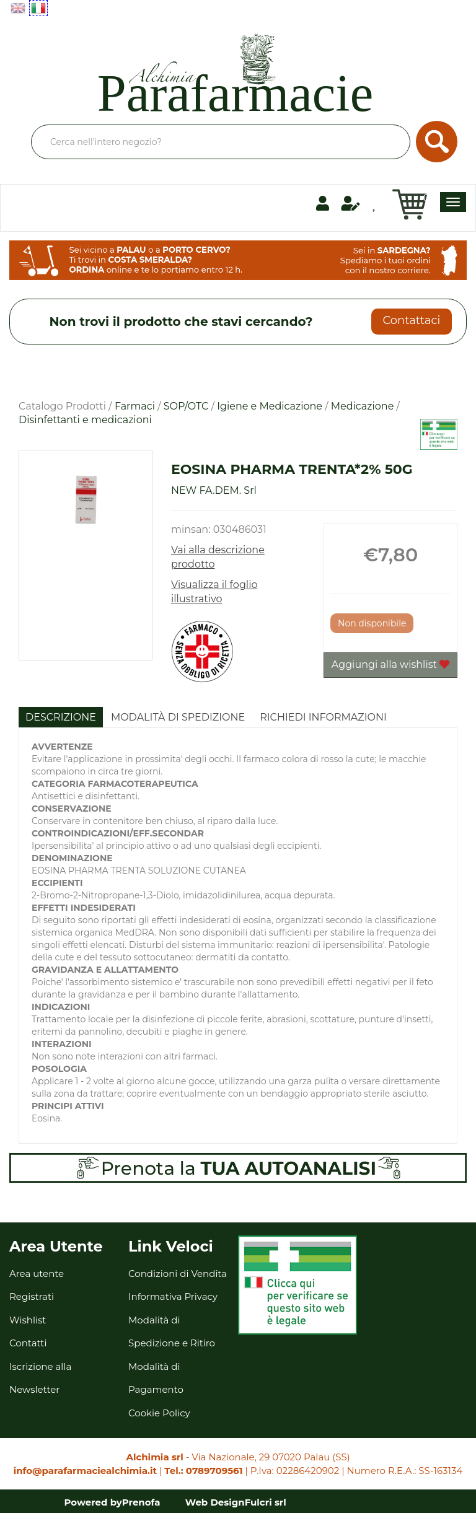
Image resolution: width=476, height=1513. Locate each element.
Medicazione (362, 406)
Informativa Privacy (173, 1296)
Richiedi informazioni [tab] (323, 717)
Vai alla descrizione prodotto (218, 557)
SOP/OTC (186, 406)
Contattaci (411, 320)
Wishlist (27, 1320)
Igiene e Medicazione (269, 406)
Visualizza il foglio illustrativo (214, 592)
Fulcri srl (265, 1502)
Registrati (31, 1296)
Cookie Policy (159, 1413)
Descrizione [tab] (60, 717)
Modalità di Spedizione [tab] (178, 717)
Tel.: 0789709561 (203, 1470)
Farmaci (135, 406)
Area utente (36, 1273)
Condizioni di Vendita (177, 1273)
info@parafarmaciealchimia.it (85, 1470)
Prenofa (141, 1502)
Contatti (28, 1343)
